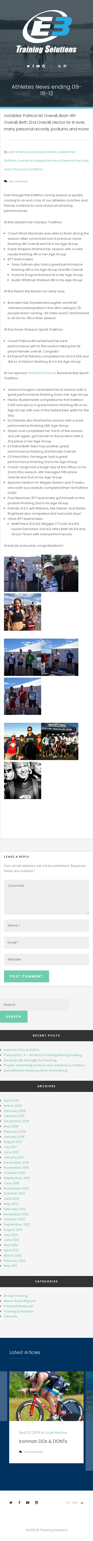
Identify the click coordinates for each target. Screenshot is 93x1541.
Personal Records (75, 160)
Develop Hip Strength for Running (30, 1060)
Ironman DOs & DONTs (21, 1049)
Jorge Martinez (56, 1432)
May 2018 (11, 1126)
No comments (31, 1452)
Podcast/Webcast (18, 1306)
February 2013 (15, 1209)
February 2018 (15, 1131)
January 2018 (14, 1136)
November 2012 (16, 1214)
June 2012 (11, 1239)
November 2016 (16, 1167)
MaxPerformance (42, 373)
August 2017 (13, 1141)
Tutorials (10, 1316)
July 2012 (11, 1235)
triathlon (36, 169)
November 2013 (16, 1188)
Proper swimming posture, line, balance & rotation (44, 1065)
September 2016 (17, 1178)
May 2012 (11, 1245)
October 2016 (14, 1172)
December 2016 (16, 1162)
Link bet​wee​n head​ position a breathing (35, 1070)
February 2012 (15, 1260)
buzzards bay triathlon (40, 152)
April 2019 (11, 1100)
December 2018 (16, 1121)
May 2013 (11, 1203)
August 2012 (13, 1229)
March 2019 (13, 1105)
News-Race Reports (20, 1301)
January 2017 (14, 1157)
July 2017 (10, 1147)
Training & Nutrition (19, 1311)
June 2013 (11, 1198)
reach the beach (16, 169)
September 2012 (17, 1224)
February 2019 (15, 1111)
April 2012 (11, 1250)
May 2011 (10, 1265)
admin (13, 152)
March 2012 (13, 1255)
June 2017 (11, 1152)
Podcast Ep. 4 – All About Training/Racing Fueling (43, 1055)
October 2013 (14, 1193)
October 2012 (14, 1219)
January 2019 (14, 1116)
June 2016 (11, 1183)
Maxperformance (48, 160)
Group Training (16, 1295)
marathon (25, 160)
